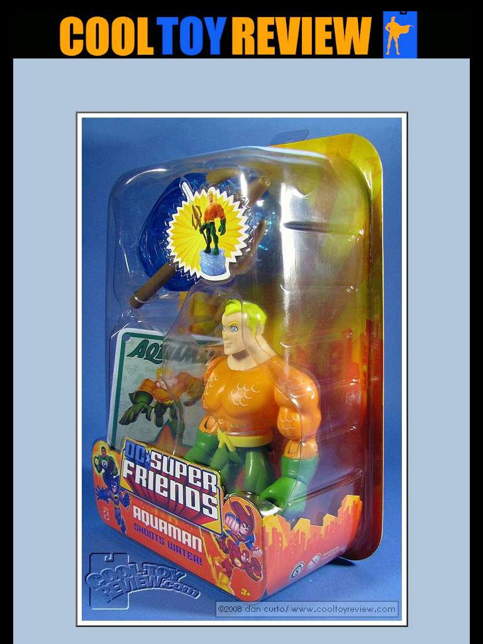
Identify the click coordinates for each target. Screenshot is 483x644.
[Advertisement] (241, 89)
